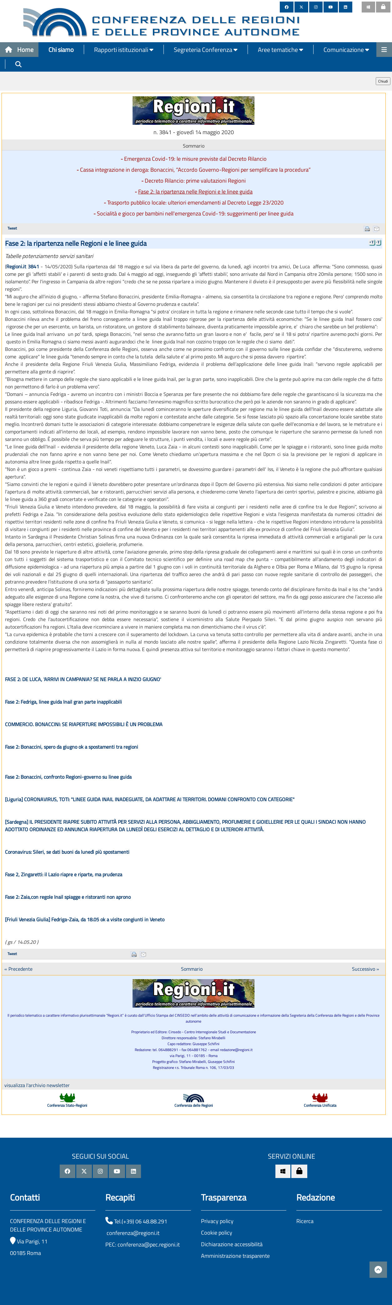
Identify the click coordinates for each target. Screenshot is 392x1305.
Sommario (192, 969)
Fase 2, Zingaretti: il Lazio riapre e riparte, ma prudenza (63, 874)
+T (371, 242)
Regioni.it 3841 (22, 266)
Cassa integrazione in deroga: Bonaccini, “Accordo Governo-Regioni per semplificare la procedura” (195, 169)
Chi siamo (61, 49)
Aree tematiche (280, 49)
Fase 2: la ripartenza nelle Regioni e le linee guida (195, 191)
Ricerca (305, 1221)
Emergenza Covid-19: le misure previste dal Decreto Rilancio (195, 158)
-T (378, 242)
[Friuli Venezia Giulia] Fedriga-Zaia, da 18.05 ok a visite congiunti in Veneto (84, 919)
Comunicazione (346, 49)
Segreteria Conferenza (206, 49)
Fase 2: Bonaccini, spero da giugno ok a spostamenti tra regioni (71, 747)
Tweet (12, 228)
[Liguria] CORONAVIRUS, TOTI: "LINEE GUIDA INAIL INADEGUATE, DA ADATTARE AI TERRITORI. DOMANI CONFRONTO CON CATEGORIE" (149, 799)
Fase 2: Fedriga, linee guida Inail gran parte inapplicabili (63, 702)
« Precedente (18, 969)
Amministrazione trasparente (235, 1256)
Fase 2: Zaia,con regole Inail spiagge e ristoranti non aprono (68, 897)
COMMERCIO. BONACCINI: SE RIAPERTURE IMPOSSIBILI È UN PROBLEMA (84, 724)
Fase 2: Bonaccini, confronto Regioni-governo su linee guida (68, 777)
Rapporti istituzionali (123, 49)
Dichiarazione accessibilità (232, 1244)
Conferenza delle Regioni (193, 1105)
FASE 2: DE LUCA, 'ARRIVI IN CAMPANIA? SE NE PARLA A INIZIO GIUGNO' (83, 679)
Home (19, 49)
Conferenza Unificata (320, 1105)
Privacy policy (217, 1221)
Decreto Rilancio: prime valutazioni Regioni (195, 180)
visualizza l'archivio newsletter (37, 1085)
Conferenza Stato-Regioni (67, 1105)
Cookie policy (216, 1232)
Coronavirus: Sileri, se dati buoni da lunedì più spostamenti (67, 852)
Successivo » (365, 969)
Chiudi (383, 81)
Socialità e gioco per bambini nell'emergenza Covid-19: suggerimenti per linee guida (195, 213)
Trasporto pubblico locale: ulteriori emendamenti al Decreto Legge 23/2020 (195, 202)
